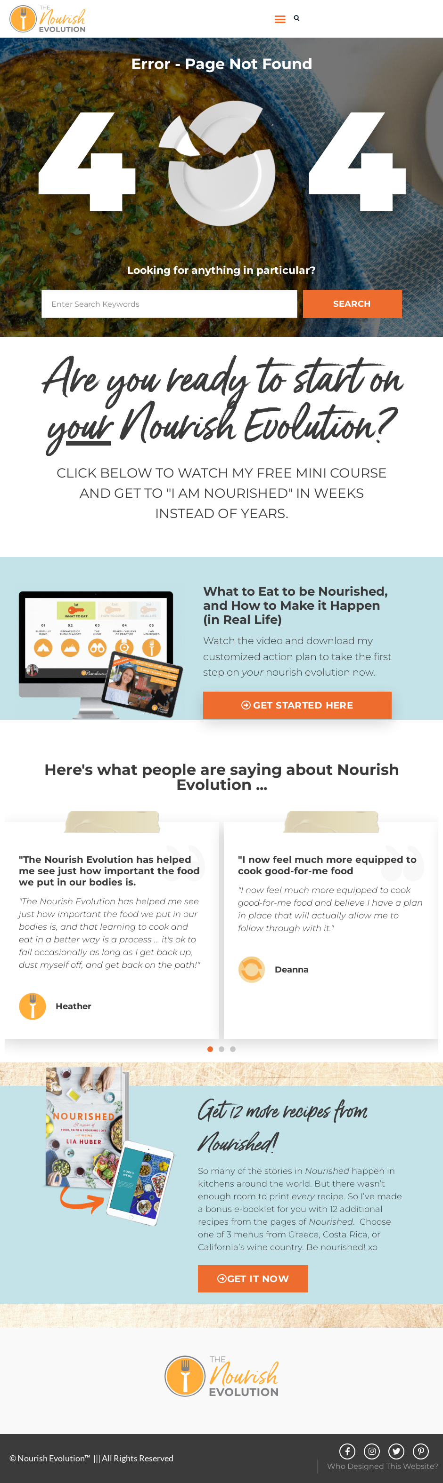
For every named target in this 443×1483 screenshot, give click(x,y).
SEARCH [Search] (352, 304)
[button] (280, 19)
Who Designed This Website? (382, 1466)
